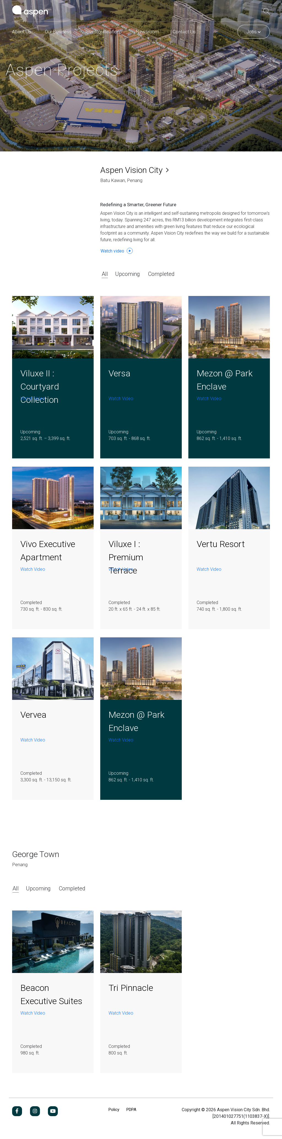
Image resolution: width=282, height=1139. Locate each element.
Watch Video (32, 398)
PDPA (131, 1109)
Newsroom (147, 31)
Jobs (253, 31)
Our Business (58, 31)
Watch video (117, 251)
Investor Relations (103, 31)
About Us (21, 31)
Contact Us (184, 31)
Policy (114, 1109)
